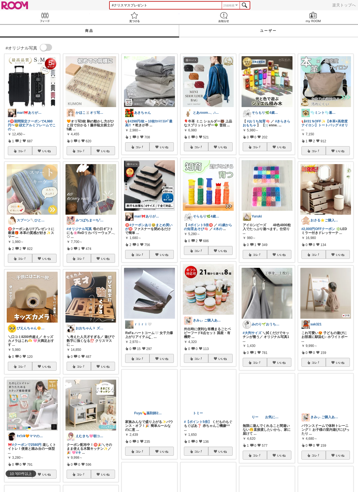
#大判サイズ (252, 333)
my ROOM (313, 17)
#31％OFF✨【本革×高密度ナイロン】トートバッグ (324, 123)
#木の (218, 229)
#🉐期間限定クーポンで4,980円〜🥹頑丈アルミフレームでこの (32, 125)
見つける (134, 17)
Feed (45, 17)
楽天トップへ (344, 5)
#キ (78, 453)
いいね (46, 151)
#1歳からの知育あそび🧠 (208, 227)
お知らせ (224, 17)
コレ (22, 151)
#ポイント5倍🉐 (200, 225)
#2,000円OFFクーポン (318, 229)
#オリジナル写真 (79, 229)
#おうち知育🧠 (258, 121)
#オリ (343, 125)
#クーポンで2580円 (26, 445)
